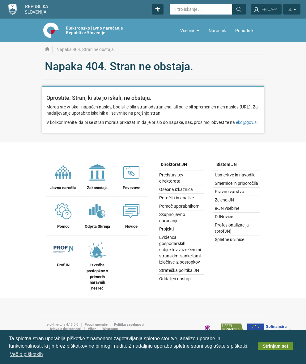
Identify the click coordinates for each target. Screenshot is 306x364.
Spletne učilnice (229, 239)
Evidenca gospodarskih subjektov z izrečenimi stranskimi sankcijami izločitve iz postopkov (180, 250)
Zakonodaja (97, 176)
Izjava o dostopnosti (65, 329)
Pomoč (63, 215)
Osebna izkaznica (176, 189)
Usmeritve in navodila (235, 174)
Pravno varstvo (229, 191)
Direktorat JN (174, 164)
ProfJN (63, 253)
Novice (131, 215)
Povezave (131, 176)
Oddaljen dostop (175, 278)
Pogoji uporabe (96, 325)
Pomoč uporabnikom (179, 206)
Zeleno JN (224, 199)
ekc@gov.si (246, 122)
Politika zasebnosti (129, 325)
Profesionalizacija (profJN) (232, 228)
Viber (92, 329)
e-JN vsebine (227, 208)
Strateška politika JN (179, 270)
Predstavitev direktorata (171, 178)
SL (291, 9)
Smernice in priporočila (236, 183)
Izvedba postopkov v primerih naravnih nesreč (97, 264)
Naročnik (217, 30)
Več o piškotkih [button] (26, 354)
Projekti (166, 228)
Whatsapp (110, 329)
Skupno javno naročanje (172, 217)
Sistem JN (226, 164)
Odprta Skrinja (97, 215)
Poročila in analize (176, 197)
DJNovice (224, 216)
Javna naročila (63, 176)
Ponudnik (244, 30)
